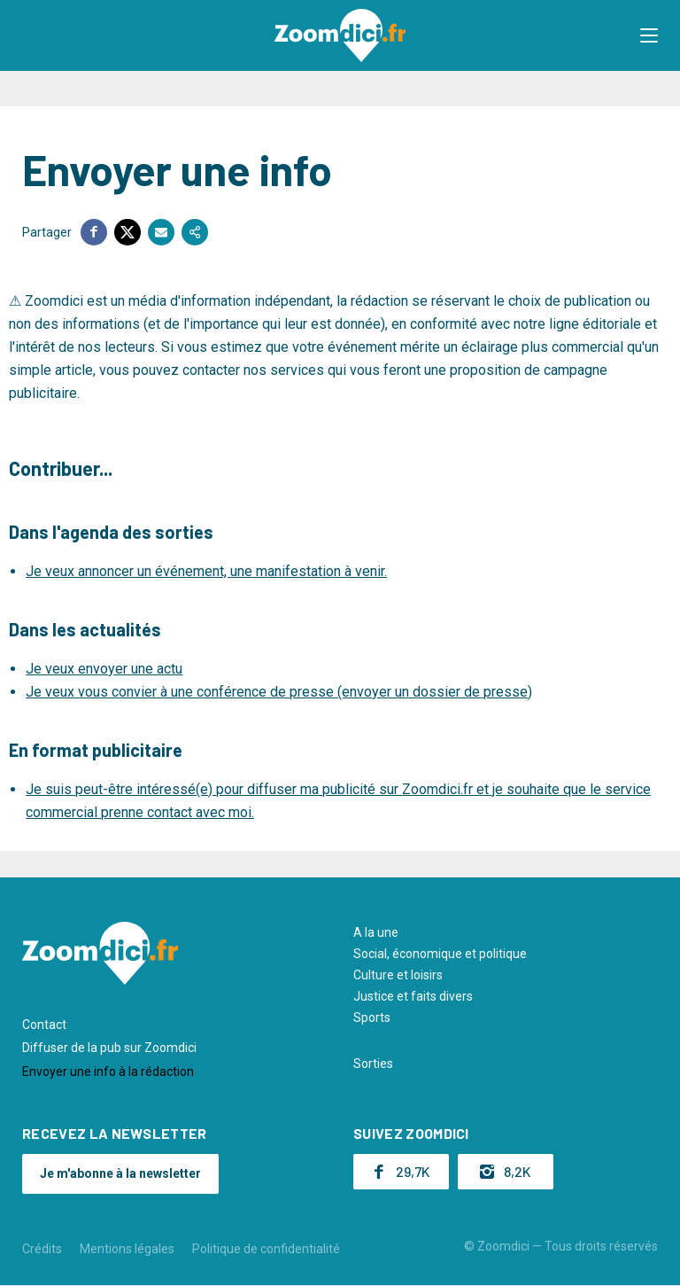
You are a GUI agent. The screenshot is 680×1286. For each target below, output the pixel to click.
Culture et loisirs (398, 975)
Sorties (373, 1063)
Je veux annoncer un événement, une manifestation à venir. (206, 571)
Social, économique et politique (440, 954)
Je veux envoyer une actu (104, 668)
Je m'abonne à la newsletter (120, 1173)
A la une (375, 932)
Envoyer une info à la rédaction (108, 1071)
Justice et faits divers (413, 996)
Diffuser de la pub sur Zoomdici (109, 1047)
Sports (371, 1017)
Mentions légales (127, 1249)
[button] (649, 35)
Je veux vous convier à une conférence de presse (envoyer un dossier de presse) (279, 691)
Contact (44, 1024)
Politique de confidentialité (266, 1249)
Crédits (42, 1249)
